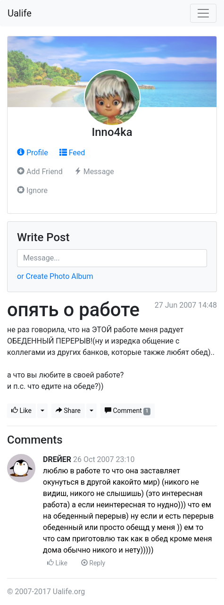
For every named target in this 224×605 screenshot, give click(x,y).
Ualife (20, 13)
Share (68, 410)
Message (94, 171)
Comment (127, 411)
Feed (72, 152)
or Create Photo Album (55, 276)
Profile (32, 152)
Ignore (32, 190)
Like (21, 410)
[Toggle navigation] (203, 13)
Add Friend (40, 171)
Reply (93, 563)
